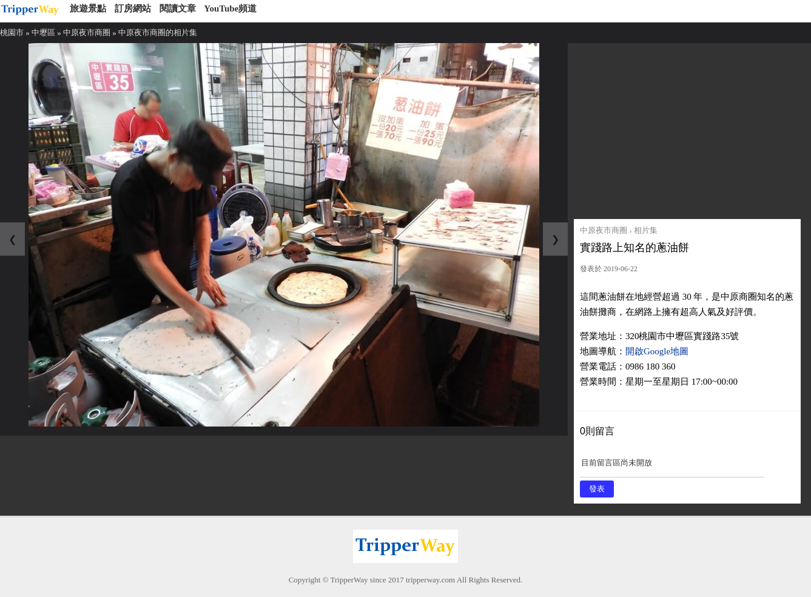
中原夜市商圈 (86, 32)
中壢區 (43, 32)
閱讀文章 (178, 8)
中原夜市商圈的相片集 (157, 32)
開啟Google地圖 (656, 351)
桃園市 (12, 32)
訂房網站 (133, 8)
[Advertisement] (687, 128)
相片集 (646, 230)
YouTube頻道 (230, 8)
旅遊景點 (88, 8)
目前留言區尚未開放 (672, 466)
